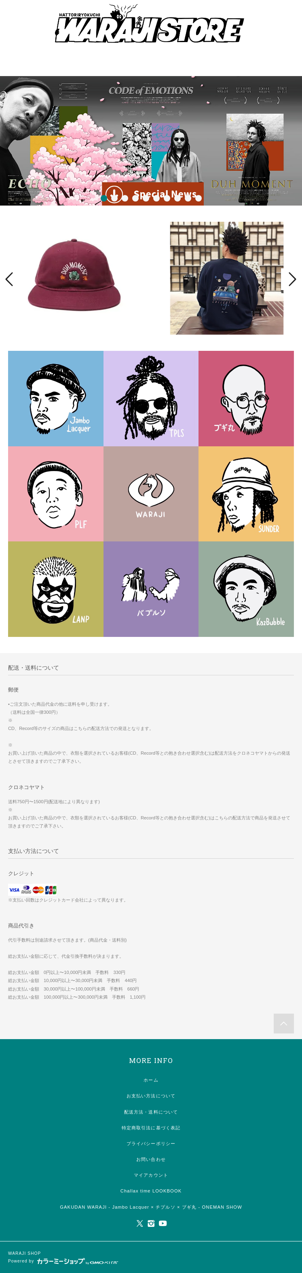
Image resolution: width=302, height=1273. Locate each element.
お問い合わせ (151, 1159)
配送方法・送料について (151, 1112)
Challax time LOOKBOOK (151, 1190)
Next (291, 279)
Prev (10, 279)
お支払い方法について (151, 1095)
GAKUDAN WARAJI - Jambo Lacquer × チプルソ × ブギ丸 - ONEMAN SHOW (151, 1207)
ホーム (151, 1080)
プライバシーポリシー (151, 1143)
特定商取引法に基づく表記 (151, 1127)
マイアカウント (151, 1175)
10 (198, 198)
